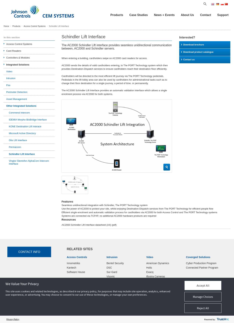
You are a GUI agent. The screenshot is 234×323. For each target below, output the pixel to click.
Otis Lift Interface (18, 140)
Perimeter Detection (16, 92)
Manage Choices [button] (203, 297)
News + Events (164, 15)
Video (9, 71)
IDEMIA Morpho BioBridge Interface (28, 119)
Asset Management (16, 99)
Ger (218, 4)
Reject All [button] (203, 308)
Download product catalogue (197, 52)
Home (6, 26)
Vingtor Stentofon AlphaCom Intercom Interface (29, 162)
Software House (76, 272)
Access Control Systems (35, 26)
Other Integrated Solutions (21, 105)
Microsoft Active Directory (22, 133)
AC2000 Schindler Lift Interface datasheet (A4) (89, 224)
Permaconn (15, 147)
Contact (205, 15)
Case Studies (138, 15)
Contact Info (29, 251)
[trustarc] (222, 319)
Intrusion (10, 78)
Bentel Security (115, 263)
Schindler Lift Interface (22, 154)
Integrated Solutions (17, 64)
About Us (187, 15)
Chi (226, 4)
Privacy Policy (12, 319)
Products (116, 15)
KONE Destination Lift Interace (25, 126)
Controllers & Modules (18, 57)
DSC (109, 267)
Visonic (110, 276)
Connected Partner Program (202, 267)
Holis (149, 267)
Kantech (71, 267)
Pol (222, 4)
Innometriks (73, 263)
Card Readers (13, 50)
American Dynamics (157, 263)
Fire (8, 85)
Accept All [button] (203, 285)
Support (222, 15)
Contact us (188, 59)
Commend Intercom (19, 112)
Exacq (149, 272)
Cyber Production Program (201, 263)
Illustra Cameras (155, 276)
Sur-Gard (111, 272)
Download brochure (192, 44)
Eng (213, 4)
